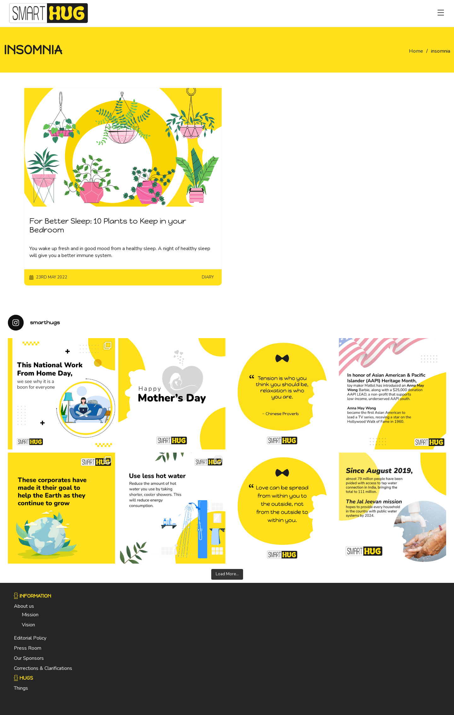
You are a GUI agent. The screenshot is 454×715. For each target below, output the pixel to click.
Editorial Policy (30, 638)
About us (24, 606)
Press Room (27, 648)
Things (21, 688)
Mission (30, 614)
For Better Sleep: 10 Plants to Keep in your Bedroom (107, 225)
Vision (28, 624)
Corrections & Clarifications (43, 668)
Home (416, 51)
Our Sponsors (29, 658)
